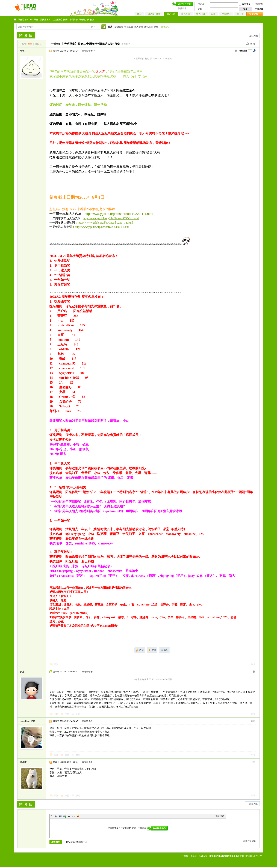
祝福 (213, 14)
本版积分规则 (249, 841)
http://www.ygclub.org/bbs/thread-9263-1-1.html (105, 222)
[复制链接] (126, 44)
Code (73, 816)
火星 (22, 671)
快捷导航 (253, 14)
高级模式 (220, 816)
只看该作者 (87, 51)
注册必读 (259, 9)
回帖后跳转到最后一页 (75, 842)
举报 (253, 664)
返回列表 (253, 35)
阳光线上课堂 (154, 14)
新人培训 (138, 26)
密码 (200, 9)
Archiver (203, 856)
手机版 (193, 856)
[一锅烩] (54, 43)
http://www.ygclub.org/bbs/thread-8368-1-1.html (102, 226)
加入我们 (200, 14)
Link (64, 816)
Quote (69, 816)
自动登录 (244, 4)
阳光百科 (185, 14)
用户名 (201, 4)
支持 (67, 714)
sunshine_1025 (27, 721)
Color (56, 816)
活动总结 (148, 26)
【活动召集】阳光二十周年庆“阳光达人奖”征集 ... (74, 19)
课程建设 (128, 26)
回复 (56, 664)
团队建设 (44, 19)
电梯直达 (243, 50)
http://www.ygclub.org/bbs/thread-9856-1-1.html (111, 218)
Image (60, 816)
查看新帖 (165, 26)
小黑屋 (185, 856)
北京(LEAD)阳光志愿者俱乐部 (223, 856)
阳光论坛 (171, 14)
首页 (139, 14)
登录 (134, 828)
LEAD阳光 (33, 19)
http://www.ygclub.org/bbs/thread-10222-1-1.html (118, 214)
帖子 (93, 27)
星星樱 (23, 762)
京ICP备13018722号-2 (250, 856)
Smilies (78, 816)
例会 (156, 26)
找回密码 (259, 4)
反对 (78, 714)
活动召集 (118, 26)
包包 (22, 51)
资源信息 (226, 14)
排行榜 (240, 14)
